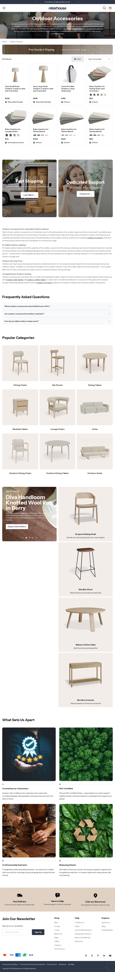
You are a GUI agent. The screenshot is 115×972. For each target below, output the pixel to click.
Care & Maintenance (83, 930)
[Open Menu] (4, 8)
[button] (78, 2)
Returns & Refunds (82, 937)
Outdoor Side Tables (14, 280)
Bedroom (58, 934)
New (56, 922)
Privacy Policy (52, 964)
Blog (103, 926)
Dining (57, 926)
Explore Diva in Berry (17, 527)
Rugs (56, 937)
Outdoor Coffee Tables (36, 280)
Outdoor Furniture (95, 238)
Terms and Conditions (10, 964)
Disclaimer (62, 964)
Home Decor (59, 949)
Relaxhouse (18, 968)
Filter (77, 59)
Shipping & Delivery (83, 934)
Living (56, 930)
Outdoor (57, 945)
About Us (105, 922)
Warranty (79, 941)
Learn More (29, 195)
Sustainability (107, 930)
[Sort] (99, 59)
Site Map (71, 964)
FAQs (77, 926)
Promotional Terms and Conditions (32, 964)
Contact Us (86, 194)
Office (56, 941)
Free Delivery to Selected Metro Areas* (57, 2)
